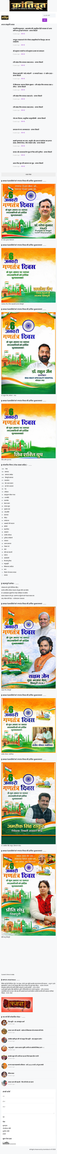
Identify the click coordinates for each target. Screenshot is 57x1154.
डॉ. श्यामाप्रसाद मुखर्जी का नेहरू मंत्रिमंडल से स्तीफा (14, 593)
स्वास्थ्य (4, 541)
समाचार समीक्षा (7, 475)
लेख (4, 469)
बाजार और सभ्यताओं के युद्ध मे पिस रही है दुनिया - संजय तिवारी (32, 152)
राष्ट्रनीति (5, 512)
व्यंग (3, 569)
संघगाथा (4, 515)
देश (3, 489)
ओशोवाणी (5, 558)
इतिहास (4, 492)
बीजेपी (4, 526)
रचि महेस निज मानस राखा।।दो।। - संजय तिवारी (27, 96)
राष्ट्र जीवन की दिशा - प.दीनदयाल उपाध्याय (12, 598)
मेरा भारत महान (7, 483)
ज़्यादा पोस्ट (28, 174)
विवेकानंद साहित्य (7, 567)
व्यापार (4, 575)
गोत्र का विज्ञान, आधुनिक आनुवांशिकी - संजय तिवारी (29, 118)
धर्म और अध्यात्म (7, 486)
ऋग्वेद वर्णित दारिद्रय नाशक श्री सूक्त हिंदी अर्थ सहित (14, 590)
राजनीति (5, 498)
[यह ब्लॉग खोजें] (49, 15)
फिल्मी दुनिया (6, 561)
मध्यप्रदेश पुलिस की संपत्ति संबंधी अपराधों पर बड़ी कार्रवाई (16, 987)
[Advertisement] (12, 955)
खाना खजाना (6, 544)
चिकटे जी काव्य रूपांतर (8, 572)
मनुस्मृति (5, 564)
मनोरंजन (5, 521)
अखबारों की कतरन (7, 523)
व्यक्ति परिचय (6, 535)
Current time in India (7, 974)
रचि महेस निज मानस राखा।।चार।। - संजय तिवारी (28, 62)
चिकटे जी (5, 546)
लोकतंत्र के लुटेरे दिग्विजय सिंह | (9, 587)
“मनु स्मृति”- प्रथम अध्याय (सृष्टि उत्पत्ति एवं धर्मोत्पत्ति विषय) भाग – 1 (26, 1047)
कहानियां (5, 529)
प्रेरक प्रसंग (5, 503)
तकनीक (5, 500)
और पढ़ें (23, 34)
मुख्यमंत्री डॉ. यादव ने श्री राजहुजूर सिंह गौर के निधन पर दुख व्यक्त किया (20, 985)
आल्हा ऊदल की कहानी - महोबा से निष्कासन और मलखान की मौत (25, 1030)
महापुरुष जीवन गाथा (8, 495)
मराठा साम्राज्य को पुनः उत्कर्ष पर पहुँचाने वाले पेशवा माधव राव (17, 596)
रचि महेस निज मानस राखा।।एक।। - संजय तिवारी (28, 107)
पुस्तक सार (5, 509)
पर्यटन (4, 555)
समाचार (5, 472)
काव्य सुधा (5, 506)
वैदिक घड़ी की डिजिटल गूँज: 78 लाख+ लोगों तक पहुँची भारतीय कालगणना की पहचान (24, 984)
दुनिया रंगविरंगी (6, 538)
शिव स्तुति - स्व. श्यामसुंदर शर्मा (16, 1022)
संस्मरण (4, 532)
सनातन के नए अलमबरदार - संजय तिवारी (26, 130)
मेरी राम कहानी (6, 552)
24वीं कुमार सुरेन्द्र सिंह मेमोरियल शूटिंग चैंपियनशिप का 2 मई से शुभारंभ (20, 989)
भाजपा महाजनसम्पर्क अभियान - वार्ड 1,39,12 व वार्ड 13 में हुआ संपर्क (26, 1065)
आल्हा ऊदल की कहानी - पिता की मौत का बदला (21, 1082)
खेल (3, 549)
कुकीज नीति (6, 1132)
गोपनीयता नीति (7, 1130)
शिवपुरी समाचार (7, 477)
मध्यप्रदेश (5, 480)
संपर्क (4, 1135)
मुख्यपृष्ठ (5, 1127)
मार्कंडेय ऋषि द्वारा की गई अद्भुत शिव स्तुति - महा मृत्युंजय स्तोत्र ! (25, 1039)
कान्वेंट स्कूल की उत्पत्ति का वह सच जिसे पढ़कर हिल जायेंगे (23, 1056)
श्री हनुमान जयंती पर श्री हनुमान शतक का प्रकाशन (28, 51)
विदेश (4, 518)
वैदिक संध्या (11, 1073)
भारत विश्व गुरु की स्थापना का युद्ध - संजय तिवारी (28, 163)
